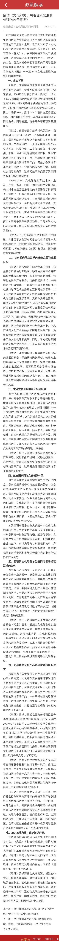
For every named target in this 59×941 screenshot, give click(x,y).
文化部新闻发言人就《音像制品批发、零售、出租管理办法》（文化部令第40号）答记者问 (27, 924)
